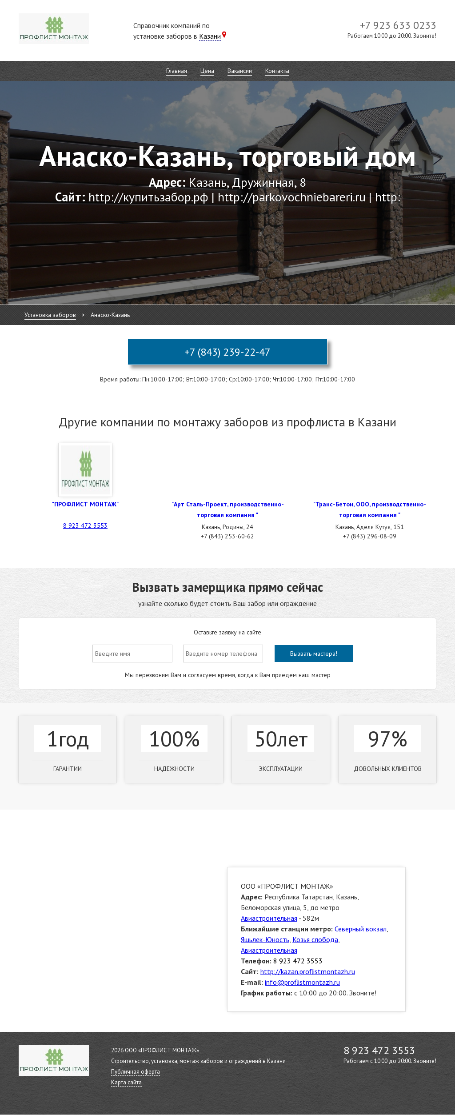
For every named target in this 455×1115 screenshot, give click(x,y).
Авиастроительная (269, 918)
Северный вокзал (361, 928)
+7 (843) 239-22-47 (227, 352)
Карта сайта (126, 1082)
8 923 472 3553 (85, 525)
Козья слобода (315, 939)
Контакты (277, 71)
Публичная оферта (135, 1071)
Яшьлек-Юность (265, 939)
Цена (207, 71)
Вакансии (240, 71)
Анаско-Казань (110, 315)
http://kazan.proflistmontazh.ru (307, 971)
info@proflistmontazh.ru (302, 982)
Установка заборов (50, 315)
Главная (176, 71)
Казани (210, 36)
